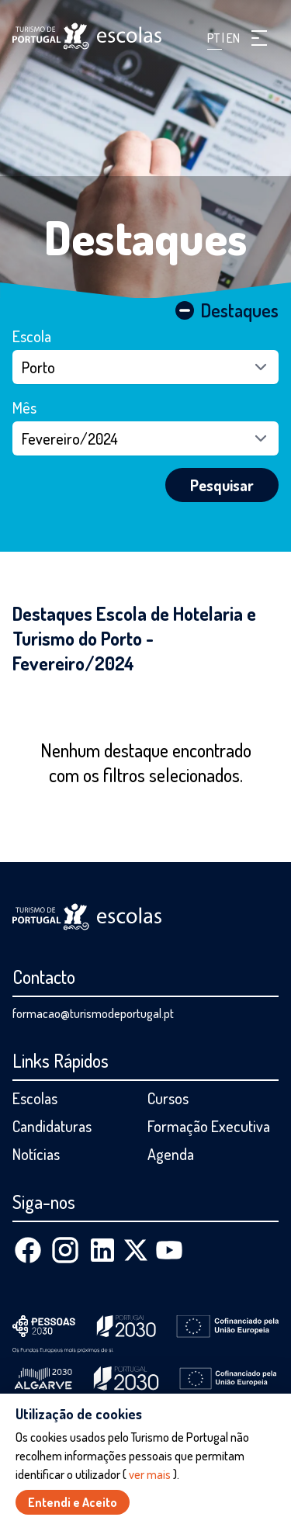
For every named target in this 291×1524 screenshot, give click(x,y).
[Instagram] (65, 1250)
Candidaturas (52, 1126)
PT (214, 38)
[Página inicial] (86, 36)
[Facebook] (27, 1250)
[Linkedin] (102, 1250)
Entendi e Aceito (72, 1502)
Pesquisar (222, 485)
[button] (259, 38)
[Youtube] (169, 1250)
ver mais (149, 1474)
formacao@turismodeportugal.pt (93, 1013)
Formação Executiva (208, 1126)
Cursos (168, 1098)
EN (233, 38)
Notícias (36, 1154)
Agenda (170, 1154)
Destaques (146, 236)
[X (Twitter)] (135, 1250)
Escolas (34, 1098)
